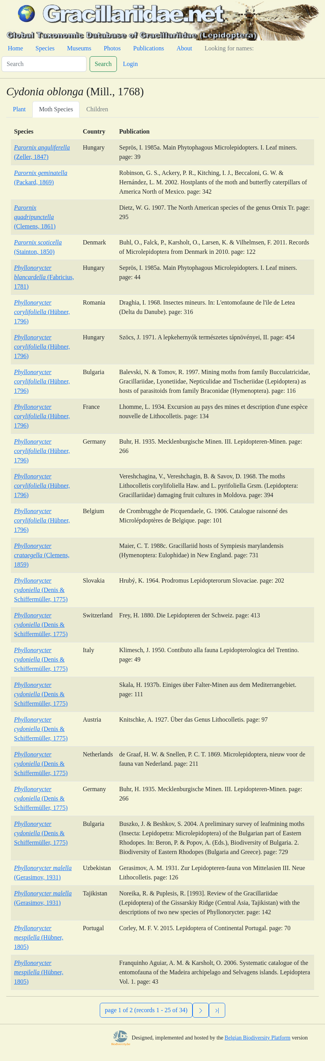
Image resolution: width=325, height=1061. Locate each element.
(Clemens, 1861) (35, 217)
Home (15, 48)
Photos (112, 48)
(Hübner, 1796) (42, 312)
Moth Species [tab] (56, 109)
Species (45, 48)
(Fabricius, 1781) (44, 277)
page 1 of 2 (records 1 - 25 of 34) (146, 1010)
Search (103, 64)
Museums (79, 48)
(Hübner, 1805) (38, 937)
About (184, 48)
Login (130, 64)
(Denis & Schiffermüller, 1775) (41, 590)
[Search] (44, 64)
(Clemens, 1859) (41, 555)
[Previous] (217, 1010)
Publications (148, 48)
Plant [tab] (19, 109)
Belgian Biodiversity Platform (257, 1038)
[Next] (201, 1010)
